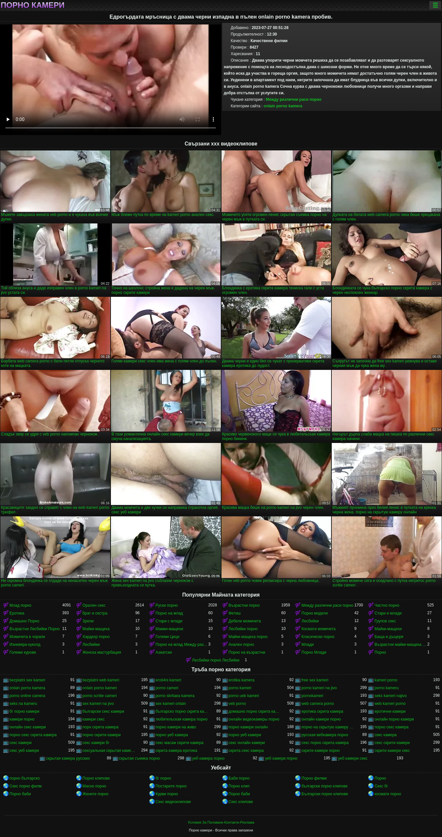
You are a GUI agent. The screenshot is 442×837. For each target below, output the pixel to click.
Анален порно (241, 644)
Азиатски (164, 652)
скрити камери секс (392, 750)
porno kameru (386, 688)
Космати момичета (318, 629)
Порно (380, 652)
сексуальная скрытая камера (109, 750)
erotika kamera (241, 680)
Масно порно (94, 786)
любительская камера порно (181, 719)
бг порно (163, 778)
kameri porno (385, 680)
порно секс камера (391, 727)
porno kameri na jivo (319, 688)
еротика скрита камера (322, 711)
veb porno (237, 703)
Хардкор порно (96, 636)
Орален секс (94, 605)
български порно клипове (324, 786)
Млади (307, 644)
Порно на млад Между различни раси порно (182, 644)
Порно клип (239, 786)
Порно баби (20, 794)
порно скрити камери (102, 735)
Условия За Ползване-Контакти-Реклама (221, 822)
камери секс (94, 719)
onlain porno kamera (283, 106)
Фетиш (235, 613)
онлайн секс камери (27, 727)
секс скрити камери (392, 742)
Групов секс (385, 621)
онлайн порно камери (394, 719)
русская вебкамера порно (324, 735)
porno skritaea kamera (175, 695)
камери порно (22, 719)
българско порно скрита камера (182, 711)
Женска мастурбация (102, 652)
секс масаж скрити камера (180, 742)
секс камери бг (96, 742)
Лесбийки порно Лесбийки (215, 660)
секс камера (385, 735)
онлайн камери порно (321, 719)
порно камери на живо (176, 727)
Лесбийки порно (243, 629)
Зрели (88, 621)
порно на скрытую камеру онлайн (327, 727)
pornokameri (312, 695)
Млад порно (20, 605)
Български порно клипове (324, 794)
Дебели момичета (245, 621)
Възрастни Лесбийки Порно (34, 629)
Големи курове (22, 652)
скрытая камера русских (68, 758)
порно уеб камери (245, 735)
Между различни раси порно (294, 99)
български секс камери (103, 711)
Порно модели (314, 613)
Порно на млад (169, 613)
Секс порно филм (25, 786)
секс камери (20, 742)
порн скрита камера (100, 727)
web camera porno (317, 703)
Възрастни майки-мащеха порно (400, 644)
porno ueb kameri (244, 695)
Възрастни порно (244, 605)
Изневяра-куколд (24, 644)
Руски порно (167, 605)
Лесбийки (310, 621)
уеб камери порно (281, 758)
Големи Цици (167, 636)
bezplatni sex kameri (27, 680)
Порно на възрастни (247, 652)
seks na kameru (23, 703)
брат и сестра (95, 613)
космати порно (387, 794)
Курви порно (167, 794)
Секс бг (381, 786)
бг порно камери (24, 711)
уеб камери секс (353, 758)
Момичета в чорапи (27, 636)
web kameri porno (389, 703)
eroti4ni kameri (168, 680)
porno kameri (240, 688)
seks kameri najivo (390, 695)
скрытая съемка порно (139, 758)
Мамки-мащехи (169, 629)
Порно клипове (96, 778)
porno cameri (167, 688)
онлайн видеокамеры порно (254, 719)
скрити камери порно (320, 750)
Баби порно (239, 778)
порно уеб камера (172, 735)
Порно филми (314, 778)
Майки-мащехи (388, 629)
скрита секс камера (246, 750)
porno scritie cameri (100, 695)
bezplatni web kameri (101, 680)
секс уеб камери (24, 750)
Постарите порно (171, 786)
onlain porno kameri (100, 688)
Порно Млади (313, 652)
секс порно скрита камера (324, 742)
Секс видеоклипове (173, 801)
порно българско (24, 778)
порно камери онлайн (248, 727)
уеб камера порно (208, 758)
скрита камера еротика (176, 750)
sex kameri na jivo (98, 703)
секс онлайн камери (247, 742)
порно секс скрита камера (32, 735)
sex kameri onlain (171, 703)
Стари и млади (388, 613)
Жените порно (95, 794)
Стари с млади (169, 621)
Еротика (16, 613)
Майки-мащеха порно (248, 636)
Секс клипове (241, 801)
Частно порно (386, 605)
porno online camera (27, 695)
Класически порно (317, 636)
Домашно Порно (24, 621)
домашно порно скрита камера (255, 711)
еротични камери (389, 711)
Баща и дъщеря (388, 636)
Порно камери (33, 5)
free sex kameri (314, 680)
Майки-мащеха (96, 629)
